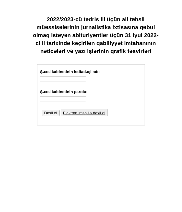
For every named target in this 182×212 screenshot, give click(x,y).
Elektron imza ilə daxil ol (84, 113)
